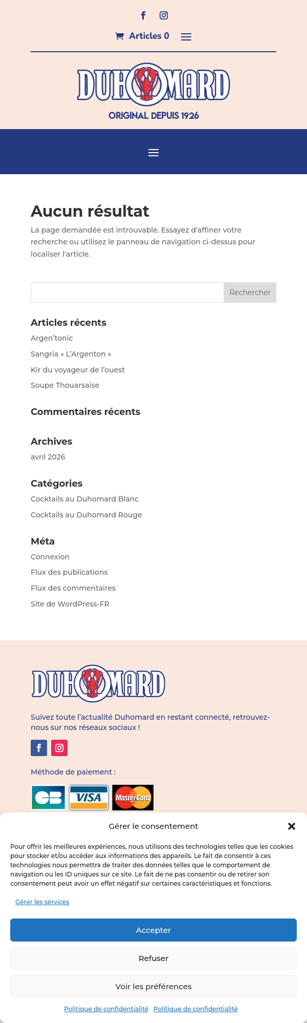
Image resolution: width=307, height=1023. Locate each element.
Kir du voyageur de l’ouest (78, 369)
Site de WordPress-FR (70, 604)
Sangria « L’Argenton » (71, 354)
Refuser (153, 958)
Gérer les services (42, 902)
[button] (292, 826)
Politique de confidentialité (106, 1009)
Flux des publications (69, 572)
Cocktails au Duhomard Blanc (85, 499)
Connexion (50, 556)
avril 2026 (48, 457)
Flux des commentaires (73, 588)
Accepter (153, 930)
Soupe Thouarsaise (65, 385)
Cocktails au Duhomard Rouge (86, 514)
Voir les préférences (154, 986)
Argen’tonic (52, 338)
